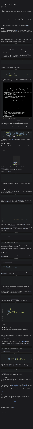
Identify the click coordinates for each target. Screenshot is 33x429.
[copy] (31, 43)
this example (25, 385)
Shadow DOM (23, 340)
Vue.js (2, 391)
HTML (9, 365)
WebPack (4, 153)
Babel (30, 291)
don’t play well (23, 341)
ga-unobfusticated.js (5, 118)
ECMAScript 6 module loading (9, 184)
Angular (17, 388)
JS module (19, 365)
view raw (30, 118)
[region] (16, 99)
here (16, 30)
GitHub (15, 118)
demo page (13, 139)
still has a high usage (15, 385)
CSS (12, 365)
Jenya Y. (3, 7)
